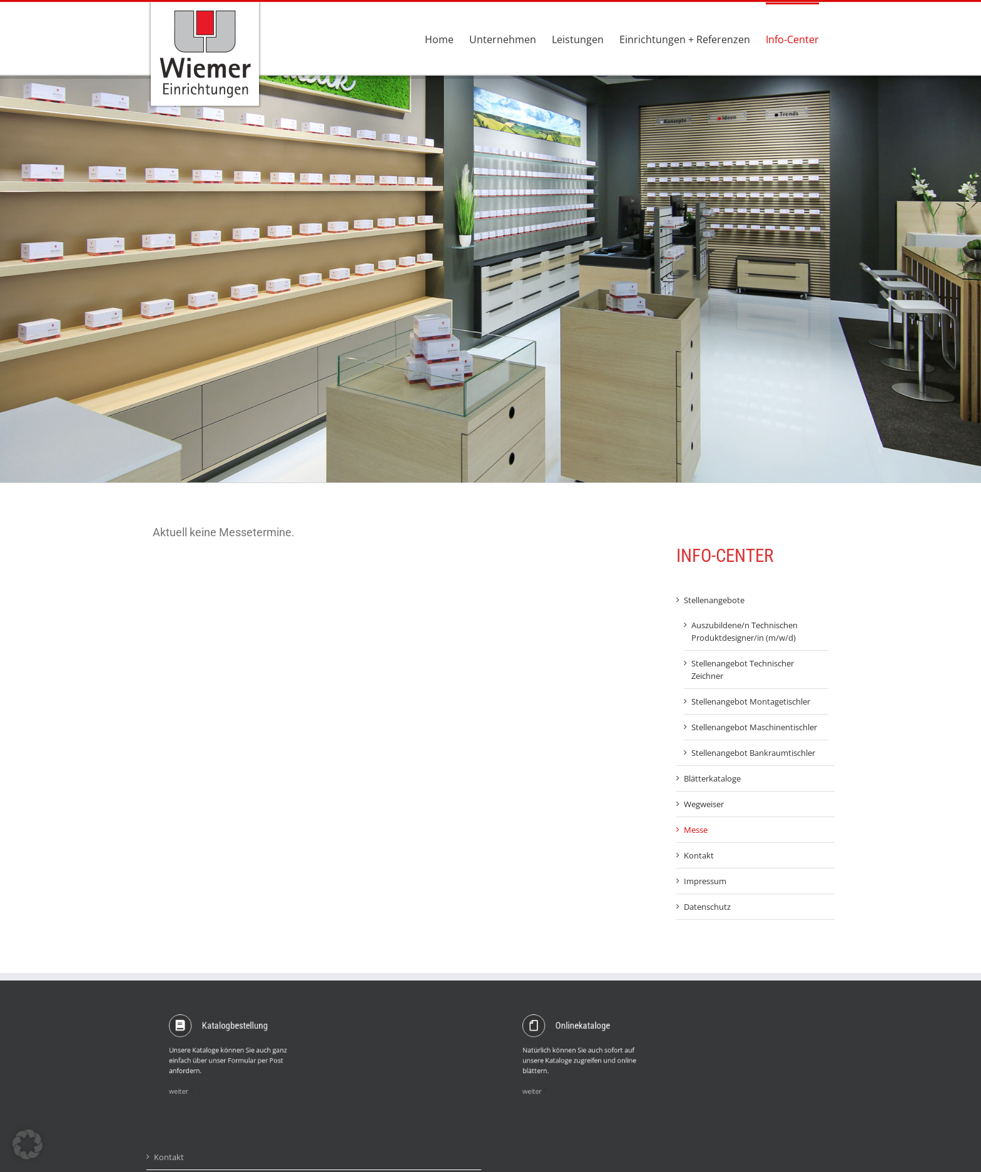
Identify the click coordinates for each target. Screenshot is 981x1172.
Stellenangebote (714, 600)
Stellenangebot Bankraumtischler (753, 752)
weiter (203, 1074)
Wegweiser (704, 804)
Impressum (705, 881)
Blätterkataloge (712, 778)
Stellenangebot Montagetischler (750, 701)
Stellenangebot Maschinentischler (754, 727)
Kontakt (699, 855)
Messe (696, 829)
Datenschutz (707, 906)
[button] (27, 1144)
